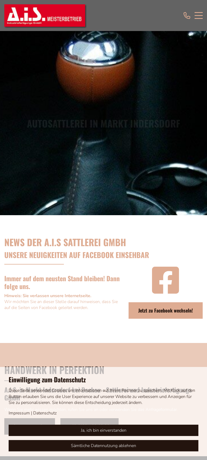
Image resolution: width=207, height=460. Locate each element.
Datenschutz (45, 413)
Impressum (19, 413)
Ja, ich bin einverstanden (103, 430)
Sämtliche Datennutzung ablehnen (103, 446)
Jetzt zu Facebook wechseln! (165, 310)
